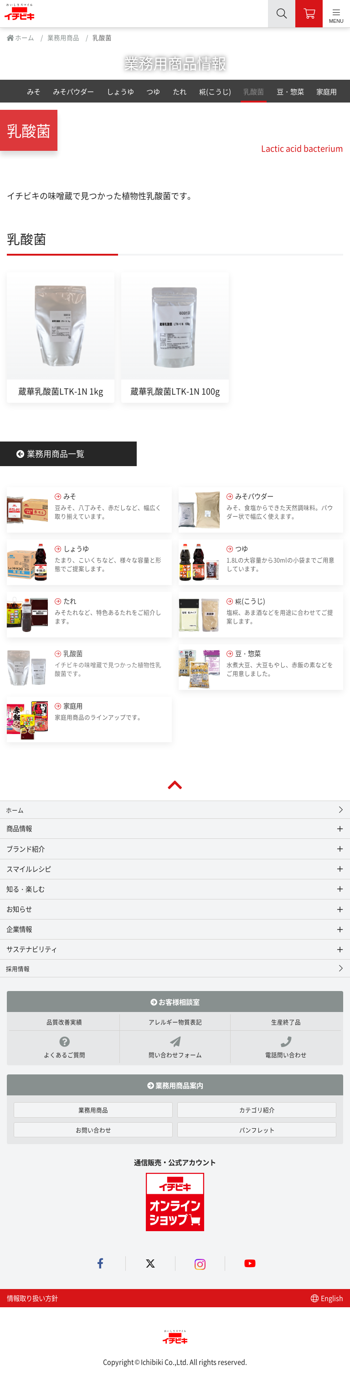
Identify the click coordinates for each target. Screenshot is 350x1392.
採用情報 (18, 968)
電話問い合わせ (286, 1048)
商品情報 (19, 828)
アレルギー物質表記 (175, 1021)
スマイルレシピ (28, 868)
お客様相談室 (175, 1001)
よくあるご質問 (64, 1048)
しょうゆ (120, 91)
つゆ (153, 91)
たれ (179, 91)
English (327, 1298)
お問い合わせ (93, 1129)
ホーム (20, 37)
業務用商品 (63, 37)
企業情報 (19, 929)
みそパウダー (73, 91)
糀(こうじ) (215, 91)
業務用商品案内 (175, 1085)
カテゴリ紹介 (257, 1109)
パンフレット (257, 1129)
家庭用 (326, 91)
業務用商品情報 (175, 62)
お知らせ (19, 909)
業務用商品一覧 (50, 453)
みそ (34, 91)
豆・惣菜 (290, 91)
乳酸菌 (253, 91)
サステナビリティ (31, 949)
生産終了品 (286, 1021)
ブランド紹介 (25, 848)
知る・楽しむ (25, 889)
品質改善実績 (64, 1021)
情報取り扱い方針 (32, 1298)
